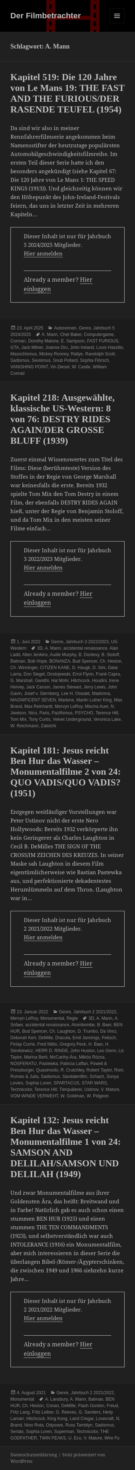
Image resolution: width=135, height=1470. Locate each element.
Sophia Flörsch (94, 360)
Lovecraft (104, 1418)
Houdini (99, 680)
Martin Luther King (94, 699)
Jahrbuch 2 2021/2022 (94, 1011)
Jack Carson (38, 687)
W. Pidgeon (98, 1095)
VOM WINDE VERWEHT (34, 1095)
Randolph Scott (100, 353)
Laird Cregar (82, 1418)
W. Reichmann (24, 725)
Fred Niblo (47, 1044)
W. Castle (81, 366)
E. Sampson (73, 341)
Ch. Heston (110, 661)
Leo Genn (106, 1050)
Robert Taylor (99, 1070)
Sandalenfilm (74, 1076)
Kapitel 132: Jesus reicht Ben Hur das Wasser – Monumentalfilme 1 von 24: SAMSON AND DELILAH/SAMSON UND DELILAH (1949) (65, 1147)
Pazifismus (62, 712)
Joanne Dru (56, 347)
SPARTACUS (66, 1083)
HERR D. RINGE (51, 1050)
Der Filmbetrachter (45, 15)
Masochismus (23, 353)
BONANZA (59, 661)
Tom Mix (18, 719)
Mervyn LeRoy (68, 706)
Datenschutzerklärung (33, 1455)
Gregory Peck (73, 1044)
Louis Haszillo (109, 347)
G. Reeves (66, 1412)
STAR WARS (94, 1083)
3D (39, 648)
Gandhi (42, 680)
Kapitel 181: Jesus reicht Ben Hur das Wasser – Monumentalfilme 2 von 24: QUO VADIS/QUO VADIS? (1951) (65, 772)
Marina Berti (36, 1057)
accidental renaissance (85, 648)
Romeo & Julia (24, 1076)
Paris (44, 712)
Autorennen (65, 328)
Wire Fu (112, 1438)
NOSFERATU (23, 1063)
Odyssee (54, 1425)
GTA (14, 347)
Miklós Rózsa (91, 1057)
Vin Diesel (59, 366)
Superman (64, 1431)
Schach (97, 1076)
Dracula (62, 1037)
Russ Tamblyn (79, 1425)
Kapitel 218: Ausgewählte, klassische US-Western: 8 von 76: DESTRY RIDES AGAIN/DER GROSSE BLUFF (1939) (62, 419)
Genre (85, 328)
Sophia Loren (38, 1083)
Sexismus (41, 360)
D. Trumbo (88, 1031)
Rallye (77, 353)
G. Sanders (89, 1412)
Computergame (99, 334)
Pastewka (48, 1063)
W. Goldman (72, 1095)
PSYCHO (84, 712)
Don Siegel (34, 674)
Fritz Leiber (42, 1412)
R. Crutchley (72, 1070)
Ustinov (91, 1089)
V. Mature (110, 1089)
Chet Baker (70, 334)
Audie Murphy (63, 654)
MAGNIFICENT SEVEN (33, 699)
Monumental (52, 1018)
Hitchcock (80, 680)
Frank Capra (108, 674)
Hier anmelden (43, 253)
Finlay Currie (22, 1044)
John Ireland (82, 347)
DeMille (46, 1037)
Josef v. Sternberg (41, 693)
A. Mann (50, 334)
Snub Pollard (65, 360)
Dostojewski (58, 674)
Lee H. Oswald (75, 693)
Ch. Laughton (62, 1031)
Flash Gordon (91, 1405)
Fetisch (109, 1037)
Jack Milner (32, 347)
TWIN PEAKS (52, 1438)
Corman (18, 341)
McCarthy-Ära (63, 1057)
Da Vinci (108, 1031)
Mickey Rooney (53, 353)
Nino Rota (34, 1425)
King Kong (57, 1418)
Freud (112, 1405)
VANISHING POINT (29, 366)
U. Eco (74, 1438)
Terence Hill (106, 712)
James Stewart (67, 687)
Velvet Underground (72, 719)
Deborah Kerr (23, 1037)
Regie (72, 1018)
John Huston (83, 1050)
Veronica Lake (107, 719)
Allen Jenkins (35, 654)
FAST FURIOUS (102, 341)
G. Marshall (21, 680)
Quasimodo (47, 1070)
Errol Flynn (83, 674)
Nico (32, 712)
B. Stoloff (110, 654)
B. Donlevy (88, 654)
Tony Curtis (39, 719)
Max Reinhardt (38, 706)
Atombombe (83, 1024)
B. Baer (104, 1024)
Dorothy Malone (43, 341)
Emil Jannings (86, 1037)
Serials (17, 1431)
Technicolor (21, 1089)
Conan (52, 1405)
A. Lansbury (56, 1399)
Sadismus (20, 360)
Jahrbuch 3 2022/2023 (87, 641)
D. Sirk (99, 667)
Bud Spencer (85, 661)
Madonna (101, 693)
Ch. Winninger (23, 667)
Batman (17, 661)
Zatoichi (48, 725)
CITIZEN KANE (55, 667)
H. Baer (96, 1044)
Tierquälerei (70, 1089)
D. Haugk (81, 667)
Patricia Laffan (74, 1063)
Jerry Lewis (94, 687)
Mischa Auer (96, 706)
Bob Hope (37, 661)
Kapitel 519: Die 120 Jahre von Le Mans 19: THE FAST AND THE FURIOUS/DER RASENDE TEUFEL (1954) (67, 93)
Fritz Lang (20, 1412)
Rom (118, 1070)
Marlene (66, 699)
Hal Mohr (59, 680)
